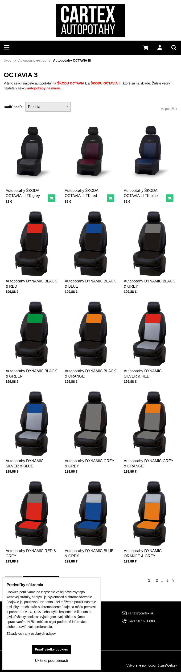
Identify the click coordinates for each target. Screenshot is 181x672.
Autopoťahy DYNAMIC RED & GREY (30, 552)
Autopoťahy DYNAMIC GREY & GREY (90, 462)
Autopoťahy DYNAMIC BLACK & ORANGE (90, 372)
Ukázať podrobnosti (51, 661)
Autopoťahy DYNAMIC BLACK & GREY (149, 282)
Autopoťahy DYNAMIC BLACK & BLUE (90, 282)
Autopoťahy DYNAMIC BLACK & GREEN (31, 372)
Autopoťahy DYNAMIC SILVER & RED (143, 372)
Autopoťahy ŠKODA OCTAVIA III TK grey (23, 193)
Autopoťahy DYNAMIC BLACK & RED (31, 282)
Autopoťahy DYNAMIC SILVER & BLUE (24, 462)
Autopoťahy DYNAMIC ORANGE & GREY (143, 552)
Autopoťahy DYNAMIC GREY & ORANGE (149, 462)
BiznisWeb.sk (167, 665)
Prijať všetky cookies (51, 649)
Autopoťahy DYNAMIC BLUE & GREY (89, 552)
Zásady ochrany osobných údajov (31, 633)
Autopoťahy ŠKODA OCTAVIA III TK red (81, 193)
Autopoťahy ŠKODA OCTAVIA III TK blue (141, 193)
